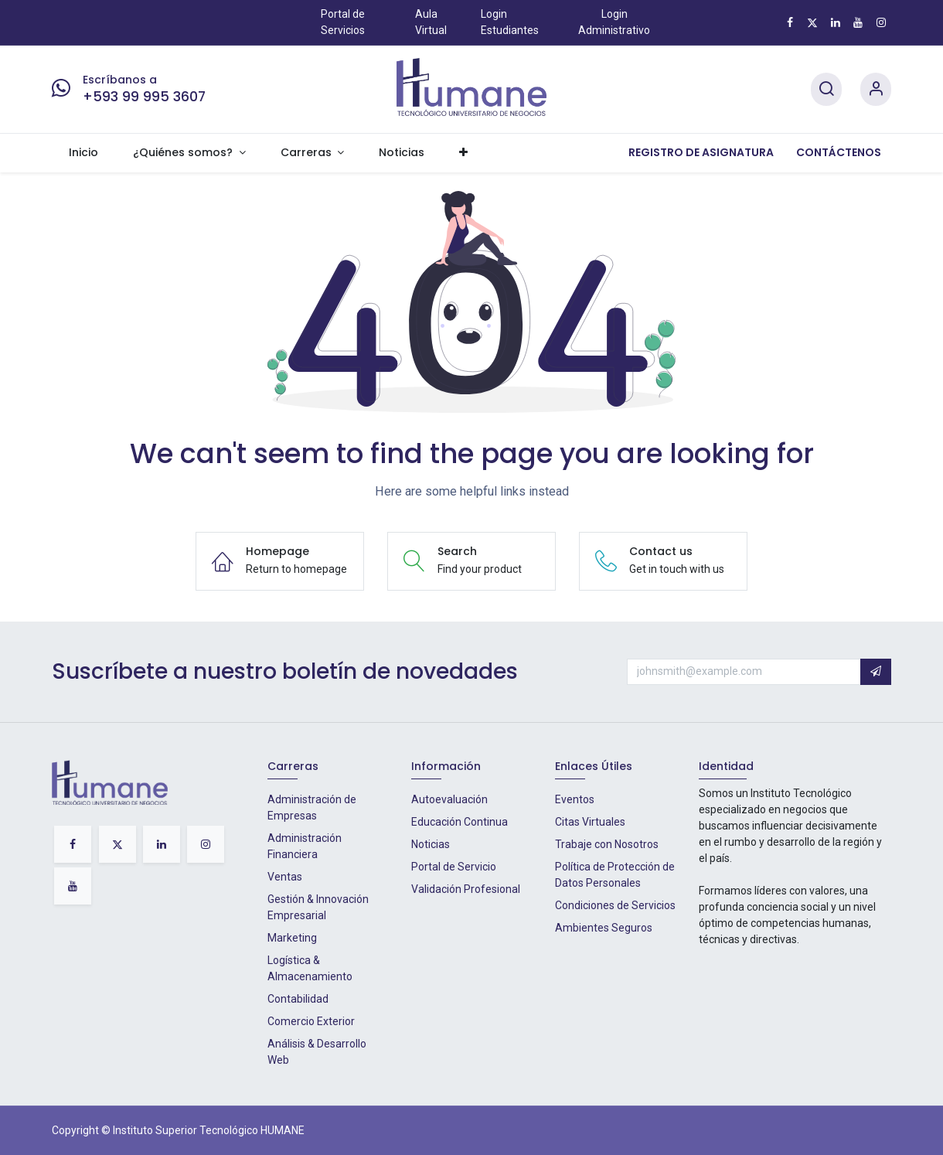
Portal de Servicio (453, 866)
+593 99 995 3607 (144, 96)
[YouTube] (858, 22)
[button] (875, 672)
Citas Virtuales (590, 822)
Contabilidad (298, 999)
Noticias (430, 844)
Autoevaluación (449, 799)
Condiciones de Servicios (615, 905)
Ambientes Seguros (603, 928)
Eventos (574, 799)
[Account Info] (875, 89)
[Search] (826, 89)
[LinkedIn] (835, 22)
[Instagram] (881, 22)
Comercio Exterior (311, 1021)
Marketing (292, 938)
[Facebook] (790, 22)
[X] (812, 22)
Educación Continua (459, 822)
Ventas (284, 877)
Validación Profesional (465, 889)
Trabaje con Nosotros (607, 844)
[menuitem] (84, 153)
